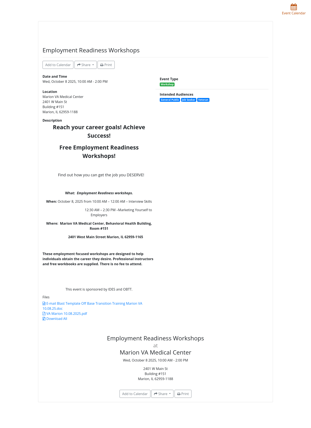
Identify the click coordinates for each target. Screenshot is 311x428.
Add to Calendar (58, 65)
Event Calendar (294, 9)
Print (106, 65)
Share (84, 65)
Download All (55, 318)
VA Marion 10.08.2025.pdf (65, 313)
